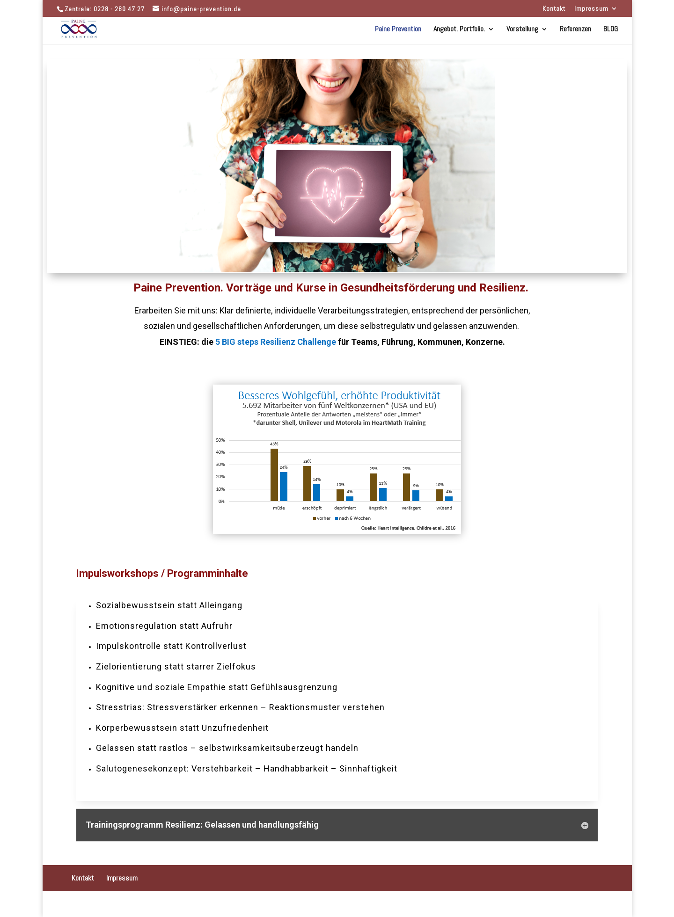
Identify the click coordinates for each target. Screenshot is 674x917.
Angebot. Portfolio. (459, 30)
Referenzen (575, 30)
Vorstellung (522, 30)
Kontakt (553, 9)
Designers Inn (126, 904)
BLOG (610, 30)
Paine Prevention (398, 30)
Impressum (591, 9)
